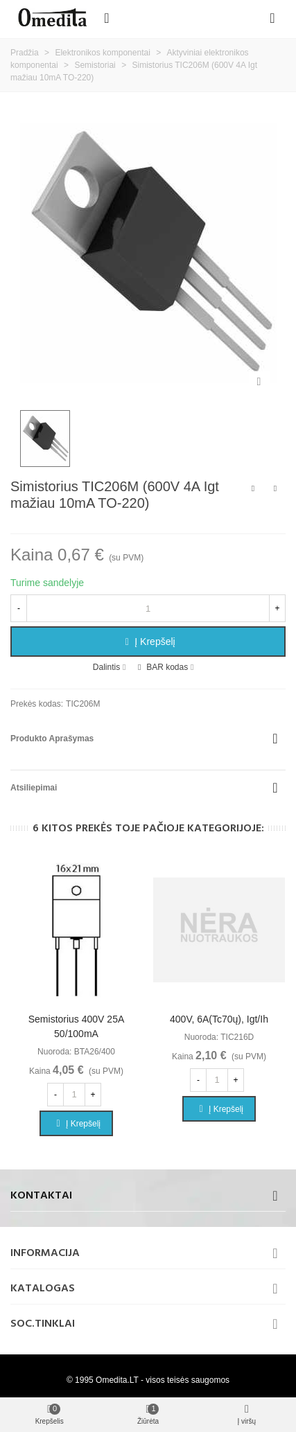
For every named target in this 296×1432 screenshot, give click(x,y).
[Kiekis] (148, 608)
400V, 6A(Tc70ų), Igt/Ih (219, 1019)
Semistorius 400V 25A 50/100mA (76, 1026)
